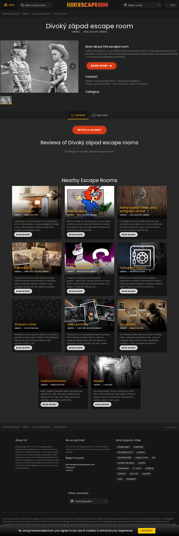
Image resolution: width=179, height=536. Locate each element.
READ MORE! (23, 234)
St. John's (137, 468)
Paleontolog (23, 268)
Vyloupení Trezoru (133, 268)
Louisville (146, 473)
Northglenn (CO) (125, 452)
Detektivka (127, 324)
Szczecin (141, 452)
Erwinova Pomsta (53, 381)
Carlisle (141, 463)
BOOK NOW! (99, 65)
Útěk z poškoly (77, 211)
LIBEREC (75, 31)
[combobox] (142, 5)
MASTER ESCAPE (137, 271)
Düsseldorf (131, 479)
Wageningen (123, 447)
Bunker (98, 381)
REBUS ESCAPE (31, 214)
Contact (69, 470)
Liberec (25, 14)
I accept (146, 530)
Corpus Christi (141, 457)
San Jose (134, 473)
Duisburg (150, 468)
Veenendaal (123, 468)
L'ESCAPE (108, 384)
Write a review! (89, 130)
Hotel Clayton (24, 211)
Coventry (122, 473)
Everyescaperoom (11, 14)
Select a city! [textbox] (135, 5)
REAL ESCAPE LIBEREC (96, 31)
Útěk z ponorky (77, 324)
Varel (120, 479)
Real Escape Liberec (42, 14)
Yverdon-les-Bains (126, 463)
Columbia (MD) (124, 457)
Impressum (70, 467)
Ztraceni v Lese (25, 324)
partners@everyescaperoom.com (80, 464)
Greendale (138, 447)
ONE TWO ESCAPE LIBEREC (36, 271)
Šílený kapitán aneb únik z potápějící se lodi (138, 209)
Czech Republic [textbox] (83, 501)
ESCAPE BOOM (31, 328)
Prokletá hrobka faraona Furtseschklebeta (85, 266)
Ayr (153, 457)
